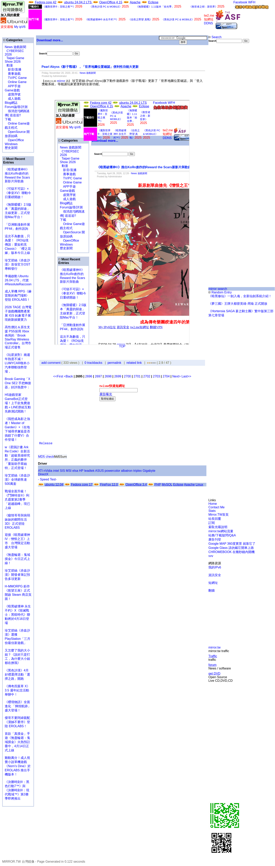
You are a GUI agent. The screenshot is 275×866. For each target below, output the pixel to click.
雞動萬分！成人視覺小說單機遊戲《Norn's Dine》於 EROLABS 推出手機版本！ (18, 766)
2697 (98, 376)
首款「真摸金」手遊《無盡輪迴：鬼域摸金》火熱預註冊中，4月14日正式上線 (17, 742)
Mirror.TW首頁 (218, 514)
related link (134, 362)
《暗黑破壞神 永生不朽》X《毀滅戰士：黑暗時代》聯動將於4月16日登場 (18, 615)
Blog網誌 (11, 102)
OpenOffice (14, 140)
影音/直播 (13, 69)
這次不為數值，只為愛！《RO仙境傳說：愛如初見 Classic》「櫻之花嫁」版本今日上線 (19, 244)
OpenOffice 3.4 (136, 484)
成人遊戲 (13, 98)
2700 (127, 376)
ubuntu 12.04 (54, 484)
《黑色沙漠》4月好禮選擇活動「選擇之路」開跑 (17, 674)
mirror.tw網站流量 (220, 531)
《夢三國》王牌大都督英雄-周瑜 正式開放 (237, 303)
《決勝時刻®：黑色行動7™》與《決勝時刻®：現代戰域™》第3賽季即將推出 (17, 790)
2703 (156, 376)
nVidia (47, 470)
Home (212, 503)
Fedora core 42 (45, 2)
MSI (68, 470)
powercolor (112, 470)
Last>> (186, 376)
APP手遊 (13, 86)
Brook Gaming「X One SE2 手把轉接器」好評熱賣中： (18, 383)
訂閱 (211, 523)
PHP (157, 484)
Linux (199, 484)
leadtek (89, 470)
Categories (13, 40)
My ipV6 (20, 26)
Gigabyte (149, 470)
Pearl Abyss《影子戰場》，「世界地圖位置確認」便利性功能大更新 (90, 66)
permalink (114, 362)
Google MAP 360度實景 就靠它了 (231, 543)
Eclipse (153, 2)
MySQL (167, 484)
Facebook (240, 2)
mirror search (217, 288)
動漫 (10, 65)
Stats (211, 510)
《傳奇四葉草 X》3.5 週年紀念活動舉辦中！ (17, 690)
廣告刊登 (214, 539)
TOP (122, 346)
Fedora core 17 (82, 484)
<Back (69, 376)
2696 (88, 376)
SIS (62, 470)
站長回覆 (214, 518)
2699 (117, 376)
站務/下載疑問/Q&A (222, 535)
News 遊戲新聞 (15, 47)
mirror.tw (214, 647)
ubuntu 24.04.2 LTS (78, 2)
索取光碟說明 (217, 527)
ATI (40, 470)
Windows (11, 144)
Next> (176, 376)
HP (81, 470)
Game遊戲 (12, 90)
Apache (135, 2)
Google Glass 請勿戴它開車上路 (231, 547)
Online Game (15, 82)
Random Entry (220, 292)
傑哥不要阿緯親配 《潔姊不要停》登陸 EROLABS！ (17, 722)
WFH (251, 2)
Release (45, 443)
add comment (51, 362)
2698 (108, 376)
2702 (146, 376)
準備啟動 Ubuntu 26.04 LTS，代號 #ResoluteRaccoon (18, 280)
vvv (210, 556)
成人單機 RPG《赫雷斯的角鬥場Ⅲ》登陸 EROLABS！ (18, 295)
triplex (137, 470)
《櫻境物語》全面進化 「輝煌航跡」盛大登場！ (18, 706)
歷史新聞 (11, 147)
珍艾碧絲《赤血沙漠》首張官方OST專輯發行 (17, 264)
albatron (126, 470)
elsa (75, 470)
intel (56, 470)
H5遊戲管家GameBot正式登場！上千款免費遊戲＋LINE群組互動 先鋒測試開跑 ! (18, 403)
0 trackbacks (93, 362)
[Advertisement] (221, 109)
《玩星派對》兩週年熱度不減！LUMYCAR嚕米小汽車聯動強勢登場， (17, 363)
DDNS (208, 23)
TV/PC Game (16, 77)
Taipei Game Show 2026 (14, 59)
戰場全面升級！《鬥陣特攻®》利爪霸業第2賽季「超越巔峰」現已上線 (17, 500)
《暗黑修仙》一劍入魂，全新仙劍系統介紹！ (240, 296)
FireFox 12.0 (109, 484)
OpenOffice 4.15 (110, 2)
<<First (58, 376)
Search (214, 37)
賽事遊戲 (13, 73)
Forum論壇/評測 (16, 107)
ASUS (99, 470)
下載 (8, 119)
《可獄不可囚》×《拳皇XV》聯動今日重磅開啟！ (18, 193)
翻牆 (211, 590)
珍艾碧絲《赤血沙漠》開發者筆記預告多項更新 (17, 574)
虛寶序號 (13, 94)
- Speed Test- (47, 479)
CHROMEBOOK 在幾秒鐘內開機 (231, 552)
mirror (61, 80)
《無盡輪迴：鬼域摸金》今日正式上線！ (17, 559)
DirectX (43, 474)
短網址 (213, 582)
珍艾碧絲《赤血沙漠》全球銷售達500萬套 (17, 479)
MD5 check (46, 456)
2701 (137, 376)
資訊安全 (214, 575)
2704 (166, 376)
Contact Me (216, 507)
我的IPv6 (214, 567)
